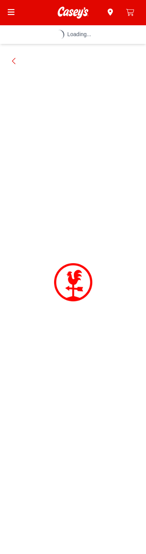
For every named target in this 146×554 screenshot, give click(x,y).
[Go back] (14, 61)
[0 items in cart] (130, 12)
